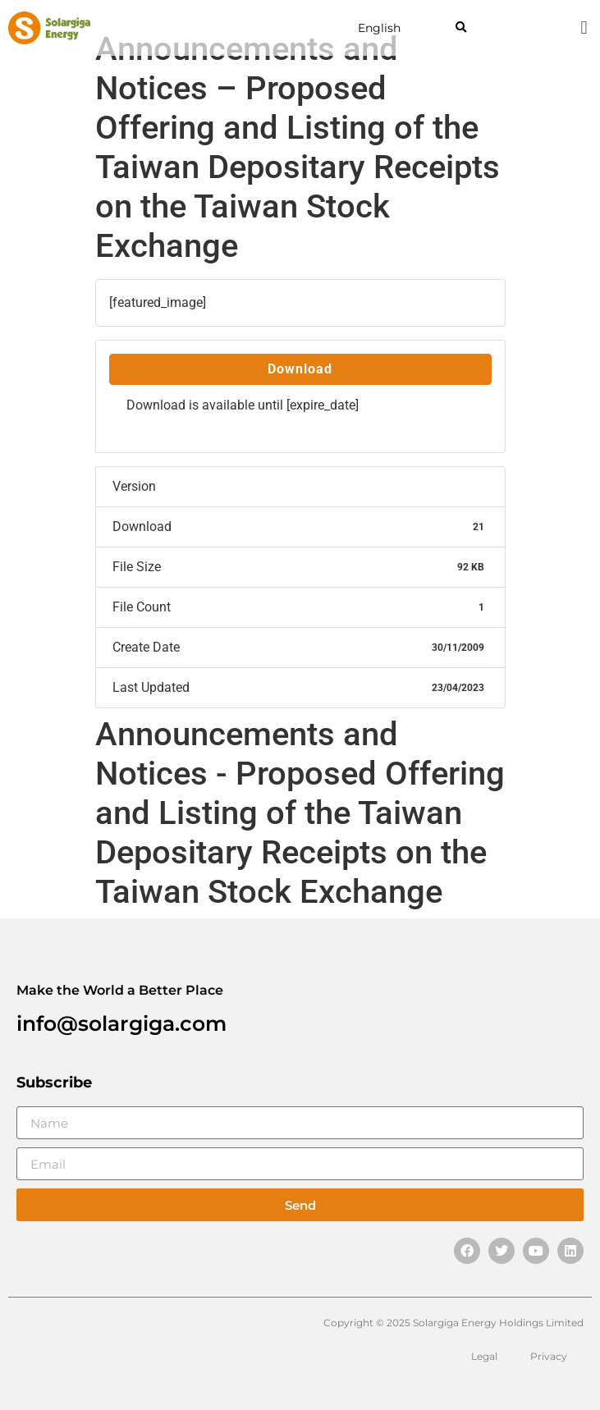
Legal (484, 1356)
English (379, 28)
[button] (460, 28)
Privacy (548, 1356)
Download (300, 369)
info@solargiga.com (121, 1023)
